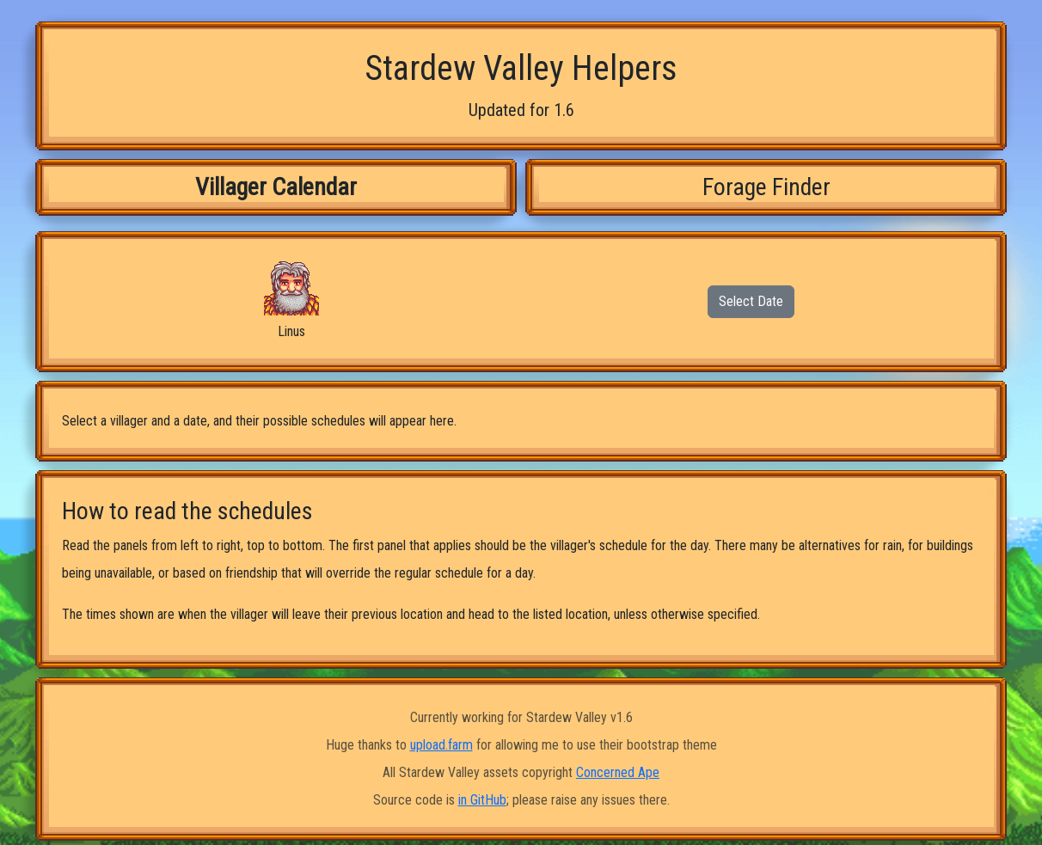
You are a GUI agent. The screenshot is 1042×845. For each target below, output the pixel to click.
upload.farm (441, 745)
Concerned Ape (617, 772)
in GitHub (482, 800)
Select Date (751, 301)
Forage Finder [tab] (766, 187)
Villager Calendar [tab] (276, 187)
